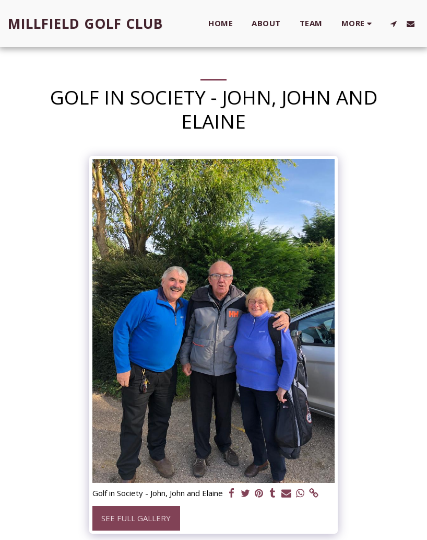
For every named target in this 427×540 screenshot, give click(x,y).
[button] (393, 23)
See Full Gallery (136, 518)
